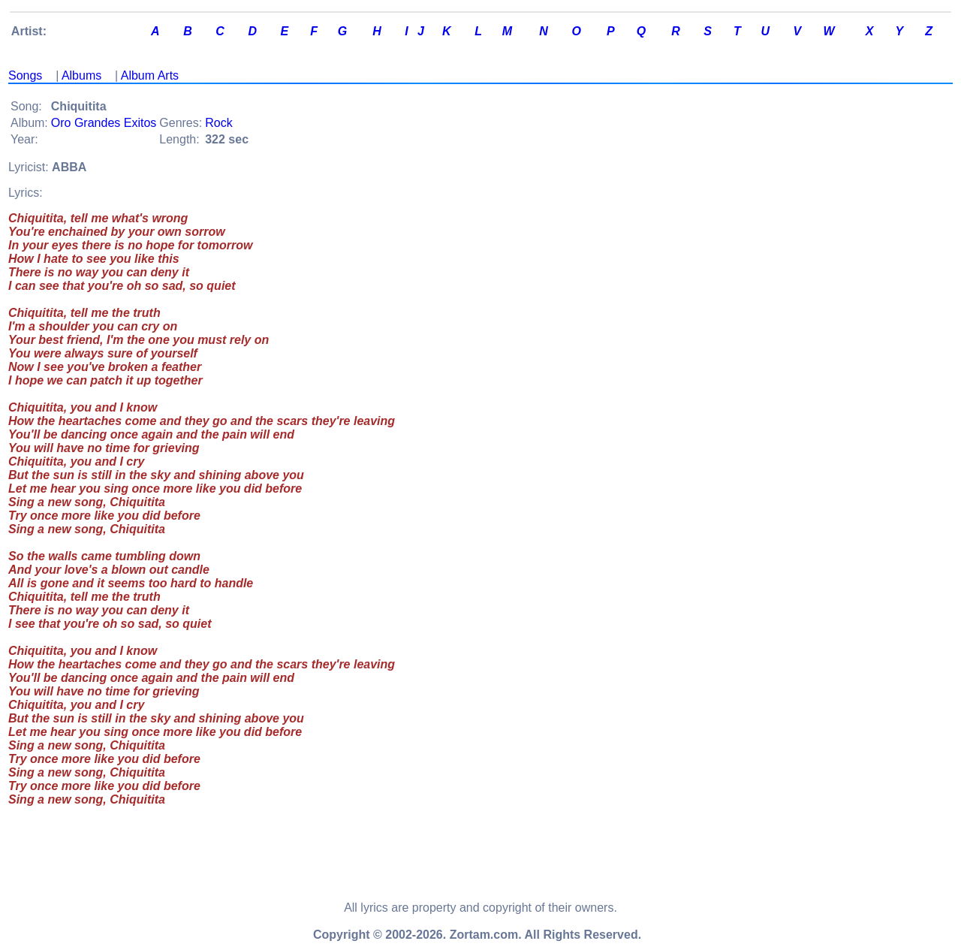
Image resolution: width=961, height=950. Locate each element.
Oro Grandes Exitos (104, 122)
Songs (25, 75)
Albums (81, 75)
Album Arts (150, 75)
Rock (218, 122)
